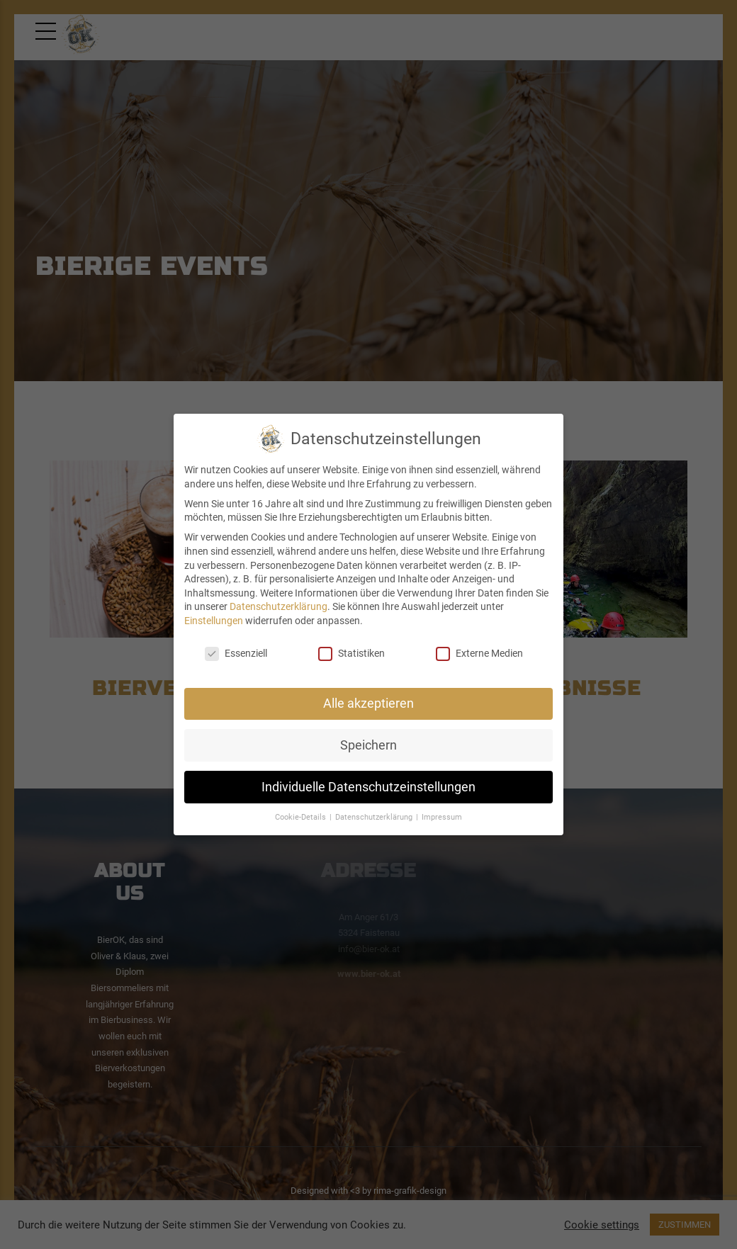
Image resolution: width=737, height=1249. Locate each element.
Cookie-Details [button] (301, 817)
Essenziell (236, 653)
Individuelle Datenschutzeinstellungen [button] (368, 786)
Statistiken (351, 653)
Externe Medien (479, 653)
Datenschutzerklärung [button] (375, 817)
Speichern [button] (368, 745)
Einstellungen (213, 620)
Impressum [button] (442, 817)
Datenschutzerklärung (278, 606)
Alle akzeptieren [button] (368, 703)
